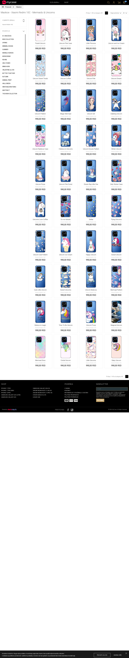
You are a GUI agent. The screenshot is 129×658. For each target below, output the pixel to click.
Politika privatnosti (72, 395)
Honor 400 (36, 397)
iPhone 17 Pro (6, 388)
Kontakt (68, 390)
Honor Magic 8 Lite (39, 395)
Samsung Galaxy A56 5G (41, 388)
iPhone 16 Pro (6, 392)
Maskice (19, 7)
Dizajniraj (54, 2)
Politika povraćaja (71, 397)
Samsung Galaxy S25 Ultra (11, 395)
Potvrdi (100, 400)
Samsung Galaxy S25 (8, 397)
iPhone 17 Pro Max (7, 390)
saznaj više (118, 655)
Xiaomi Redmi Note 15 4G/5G (42, 390)
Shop (66, 2)
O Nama (67, 388)
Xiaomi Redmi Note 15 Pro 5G (42, 392)
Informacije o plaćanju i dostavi (76, 392)
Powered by (9, 409)
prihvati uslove (102, 655)
